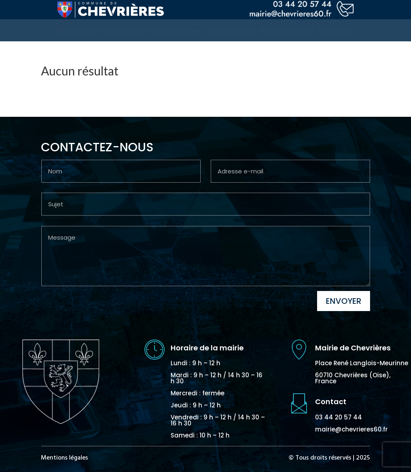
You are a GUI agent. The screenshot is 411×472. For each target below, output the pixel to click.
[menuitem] (79, 31)
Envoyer (343, 301)
